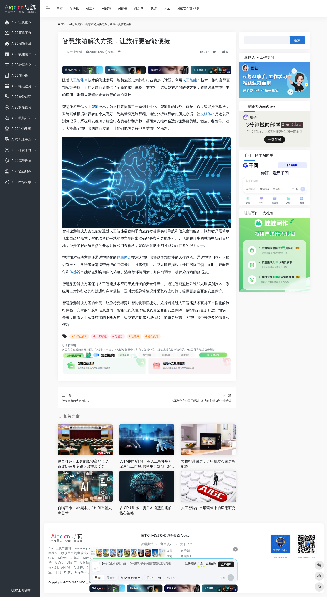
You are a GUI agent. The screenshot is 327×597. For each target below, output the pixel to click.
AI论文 (59, 562)
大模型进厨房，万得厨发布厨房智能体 (208, 464)
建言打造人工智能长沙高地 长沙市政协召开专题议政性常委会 (83, 464)
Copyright (54, 582)
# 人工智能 (99, 336)
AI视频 (62, 558)
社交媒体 (204, 114)
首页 (60, 8)
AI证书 (122, 8)
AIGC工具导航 (193, 349)
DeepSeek (81, 572)
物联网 (122, 257)
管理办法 (147, 544)
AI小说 (65, 567)
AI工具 (90, 8)
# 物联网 (134, 336)
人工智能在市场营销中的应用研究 (208, 508)
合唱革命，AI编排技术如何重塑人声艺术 (85, 510)
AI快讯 (74, 8)
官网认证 (166, 544)
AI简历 (72, 562)
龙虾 (153, 8)
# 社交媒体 (152, 336)
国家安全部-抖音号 (190, 8)
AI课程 (106, 8)
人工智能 (76, 80)
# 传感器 (117, 336)
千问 (58, 572)
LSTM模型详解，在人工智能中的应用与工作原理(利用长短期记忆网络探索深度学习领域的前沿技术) (146, 464)
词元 (167, 8)
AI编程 (78, 567)
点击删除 (209, 349)
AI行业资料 (76, 24)
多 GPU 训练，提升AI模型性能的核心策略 (145, 510)
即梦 (67, 572)
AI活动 (139, 8)
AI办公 (75, 558)
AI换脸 (84, 562)
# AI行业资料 (79, 336)
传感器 (74, 272)
